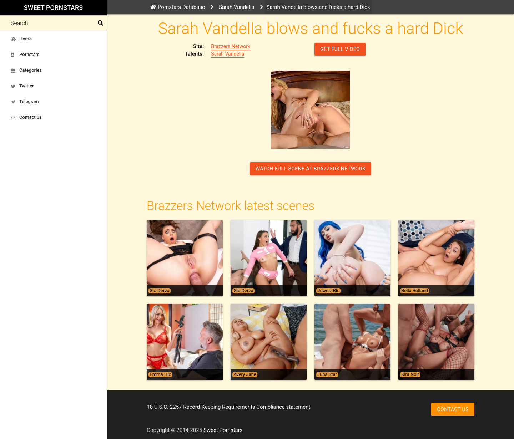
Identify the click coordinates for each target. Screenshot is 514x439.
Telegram (25, 101)
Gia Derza (160, 290)
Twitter (22, 86)
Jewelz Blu (328, 290)
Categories (26, 70)
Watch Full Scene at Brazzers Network (311, 169)
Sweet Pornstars (53, 7)
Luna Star (327, 374)
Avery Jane (244, 374)
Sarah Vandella (227, 54)
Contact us (26, 117)
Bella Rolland (414, 290)
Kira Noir (410, 374)
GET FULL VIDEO (340, 49)
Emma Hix (160, 374)
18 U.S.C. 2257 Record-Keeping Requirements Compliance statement (228, 407)
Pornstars (25, 54)
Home (21, 39)
